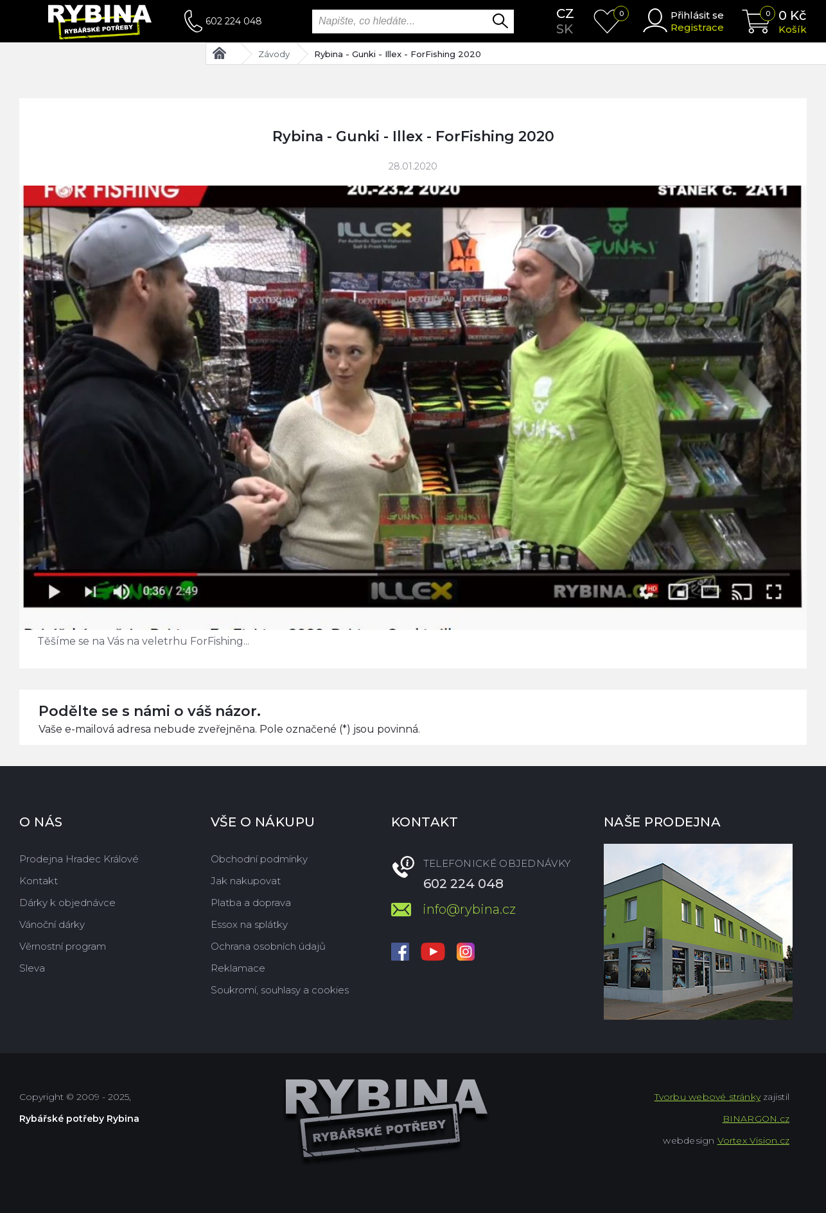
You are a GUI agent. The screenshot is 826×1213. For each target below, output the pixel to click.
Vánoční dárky (52, 924)
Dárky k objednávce (67, 902)
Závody (274, 54)
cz (565, 13)
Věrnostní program (62, 946)
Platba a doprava (251, 902)
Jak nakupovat (246, 881)
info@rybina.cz (469, 909)
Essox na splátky (249, 924)
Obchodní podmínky (259, 859)
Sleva (32, 968)
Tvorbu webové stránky (707, 1097)
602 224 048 (234, 21)
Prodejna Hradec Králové (79, 859)
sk (564, 29)
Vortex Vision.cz (753, 1140)
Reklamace (238, 968)
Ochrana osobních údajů (268, 946)
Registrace (697, 27)
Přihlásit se (697, 15)
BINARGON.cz (756, 1118)
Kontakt (38, 881)
